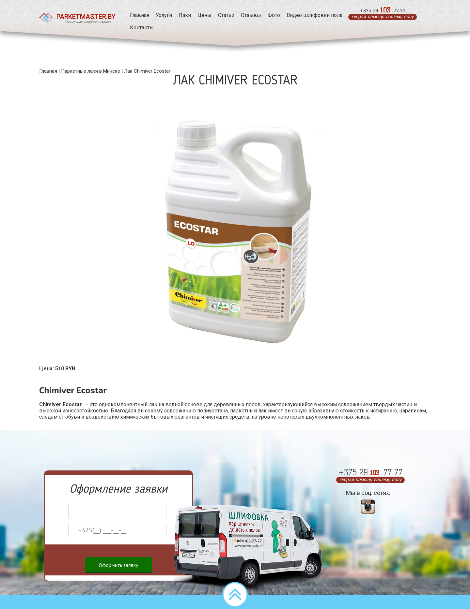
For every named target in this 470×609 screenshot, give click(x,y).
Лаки (182, 15)
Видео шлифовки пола (312, 15)
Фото (271, 15)
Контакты (139, 27)
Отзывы (248, 15)
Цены (202, 15)
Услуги (161, 15)
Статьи (223, 15)
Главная (137, 15)
